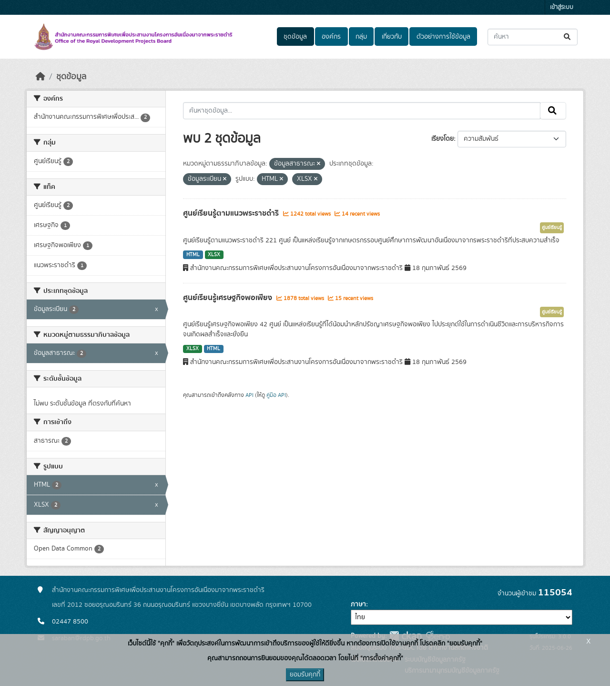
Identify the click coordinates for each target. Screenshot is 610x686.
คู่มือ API (276, 395)
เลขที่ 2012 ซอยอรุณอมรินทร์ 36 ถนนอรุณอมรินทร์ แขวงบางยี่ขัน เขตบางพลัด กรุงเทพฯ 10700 (182, 605)
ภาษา (358, 604)
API (249, 395)
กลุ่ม (361, 37)
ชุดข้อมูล (295, 37)
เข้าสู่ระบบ (561, 7)
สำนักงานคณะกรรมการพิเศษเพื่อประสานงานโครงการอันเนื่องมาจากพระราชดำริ (158, 590)
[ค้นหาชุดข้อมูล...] (533, 37)
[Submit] (568, 37)
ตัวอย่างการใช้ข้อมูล (443, 37)
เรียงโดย (442, 139)
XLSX (214, 255)
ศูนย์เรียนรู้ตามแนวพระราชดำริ (232, 213)
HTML (193, 255)
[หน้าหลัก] (40, 77)
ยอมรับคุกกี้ (305, 674)
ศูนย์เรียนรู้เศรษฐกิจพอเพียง (228, 297)
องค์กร (331, 37)
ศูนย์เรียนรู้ (552, 227)
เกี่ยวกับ (392, 37)
